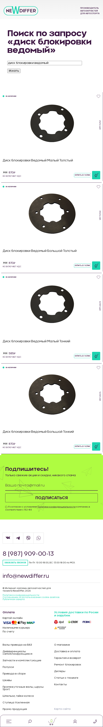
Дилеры (59, 671)
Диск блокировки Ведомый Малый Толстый (38, 160)
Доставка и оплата (67, 651)
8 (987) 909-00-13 (29, 554)
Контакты (60, 685)
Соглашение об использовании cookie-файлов (31, 597)
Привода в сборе (14, 674)
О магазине (62, 645)
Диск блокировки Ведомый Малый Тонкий (36, 341)
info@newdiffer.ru (26, 576)
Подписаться (51, 498)
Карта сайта (62, 709)
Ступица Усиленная (16, 703)
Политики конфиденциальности (57, 507)
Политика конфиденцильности (21, 595)
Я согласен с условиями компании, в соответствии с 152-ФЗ (47, 508)
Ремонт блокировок (67, 665)
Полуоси (8, 667)
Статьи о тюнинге (66, 678)
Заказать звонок (15, 563)
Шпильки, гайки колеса (18, 696)
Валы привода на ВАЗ (17, 645)
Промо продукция (15, 709)
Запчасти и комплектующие (22, 661)
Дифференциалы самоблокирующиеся (17, 652)
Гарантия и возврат (67, 658)
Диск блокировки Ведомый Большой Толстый (40, 250)
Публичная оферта (14, 599)
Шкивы (7, 680)
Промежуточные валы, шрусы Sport (23, 688)
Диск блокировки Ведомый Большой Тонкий (38, 431)
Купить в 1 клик (82, 175)
